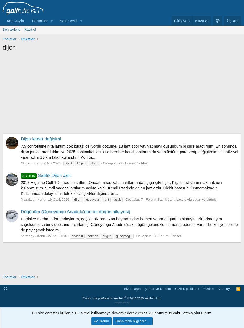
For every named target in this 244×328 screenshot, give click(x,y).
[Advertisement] (122, 91)
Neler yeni (68, 21)
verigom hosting (122, 302)
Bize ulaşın (132, 289)
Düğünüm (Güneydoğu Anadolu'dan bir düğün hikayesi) (75, 211)
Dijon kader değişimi (41, 139)
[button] (52, 21)
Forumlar (40, 21)
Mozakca (27, 199)
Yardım (208, 289)
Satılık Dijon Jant (46, 175)
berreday (27, 236)
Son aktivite (11, 30)
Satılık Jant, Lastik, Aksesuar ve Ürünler (187, 199)
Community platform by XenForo (122, 298)
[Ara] (232, 21)
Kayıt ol (30, 30)
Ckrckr (26, 163)
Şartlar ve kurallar (158, 289)
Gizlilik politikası (187, 289)
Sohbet (142, 163)
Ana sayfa (15, 21)
